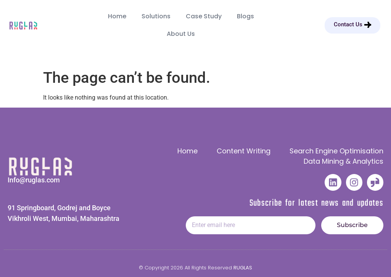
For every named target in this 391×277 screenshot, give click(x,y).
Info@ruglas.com (34, 180)
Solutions (156, 16)
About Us (181, 33)
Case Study (204, 16)
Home (117, 16)
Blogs (245, 16)
